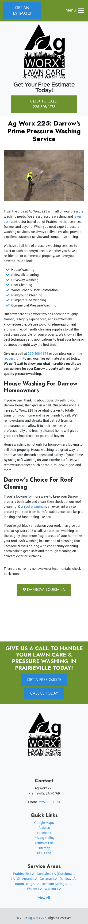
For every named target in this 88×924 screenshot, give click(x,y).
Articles (44, 827)
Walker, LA (34, 888)
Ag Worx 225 (37, 918)
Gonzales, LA (46, 873)
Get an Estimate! (22, 10)
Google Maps (44, 822)
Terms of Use (44, 843)
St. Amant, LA (27, 878)
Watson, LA (53, 888)
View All (44, 897)
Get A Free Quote (44, 679)
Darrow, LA (68, 878)
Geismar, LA (48, 878)
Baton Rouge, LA (27, 883)
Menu (75, 10)
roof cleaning (34, 506)
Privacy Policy (44, 837)
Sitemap (44, 848)
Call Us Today (44, 693)
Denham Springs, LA (57, 883)
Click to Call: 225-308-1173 (44, 104)
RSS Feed (44, 853)
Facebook (44, 832)
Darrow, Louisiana (44, 589)
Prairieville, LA (23, 873)
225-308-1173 (38, 353)
